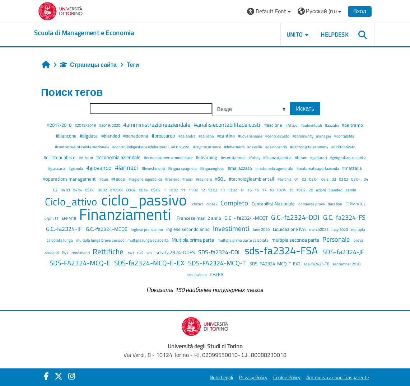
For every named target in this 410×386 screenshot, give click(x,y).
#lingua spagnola (182, 168)
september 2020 (346, 264)
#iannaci (127, 167)
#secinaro (204, 179)
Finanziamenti (126, 214)
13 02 (233, 190)
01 (296, 179)
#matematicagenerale (274, 168)
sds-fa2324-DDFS (175, 252)
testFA (216, 274)
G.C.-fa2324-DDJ (296, 217)
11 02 (193, 190)
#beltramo (352, 125)
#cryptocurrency (207, 147)
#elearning (207, 157)
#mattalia (352, 168)
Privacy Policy (253, 377)
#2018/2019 (86, 125)
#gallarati (318, 157)
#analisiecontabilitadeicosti (228, 124)
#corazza (181, 146)
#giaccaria (57, 168)
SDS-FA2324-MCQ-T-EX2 (276, 263)
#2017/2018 (60, 125)
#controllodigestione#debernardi (140, 147)
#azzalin (332, 125)
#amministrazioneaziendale (157, 124)
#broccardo (164, 136)
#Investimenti (154, 168)
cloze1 (198, 204)
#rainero (172, 179)
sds (149, 253)
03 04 (356, 179)
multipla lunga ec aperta (148, 240)
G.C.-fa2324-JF (64, 228)
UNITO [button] (294, 34)
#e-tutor (86, 157)
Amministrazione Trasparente (337, 377)
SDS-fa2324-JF (343, 252)
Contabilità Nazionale (274, 203)
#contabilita (344, 136)
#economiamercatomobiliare (169, 157)
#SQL (221, 178)
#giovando (99, 167)
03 (334, 179)
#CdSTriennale (250, 136)
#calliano (207, 136)
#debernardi (234, 147)
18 (271, 190)
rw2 (140, 253)
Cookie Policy (286, 377)
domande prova (312, 204)
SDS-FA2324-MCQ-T (217, 263)
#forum (301, 157)
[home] (84, 33)
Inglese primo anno (147, 229)
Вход (359, 11)
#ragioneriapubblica (146, 179)
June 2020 (261, 229)
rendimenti (80, 253)
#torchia (285, 179)
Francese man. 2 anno (199, 218)
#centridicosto (277, 136)
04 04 (78, 190)
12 (203, 190)
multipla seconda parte (295, 240)
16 (257, 190)
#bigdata (89, 135)
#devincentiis (276, 147)
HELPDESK (334, 34)
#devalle (255, 147)
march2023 (319, 229)
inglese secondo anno (188, 229)
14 (242, 190)
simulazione (197, 274)
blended (336, 190)
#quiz (104, 179)
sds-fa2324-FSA (282, 250)
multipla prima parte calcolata (243, 240)
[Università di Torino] (60, 10)
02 (304, 179)
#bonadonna (136, 135)
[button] (270, 11)
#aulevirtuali (311, 125)
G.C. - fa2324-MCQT (246, 218)
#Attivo (291, 125)
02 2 (325, 179)
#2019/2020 (110, 125)
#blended (111, 135)
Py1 (65, 253)
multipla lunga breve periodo (100, 240)
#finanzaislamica (277, 157)
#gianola (76, 168)
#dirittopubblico (59, 157)
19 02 (301, 190)
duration (335, 204)
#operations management (70, 178)
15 (249, 190)
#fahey (254, 157)
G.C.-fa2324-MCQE (107, 229)
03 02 (344, 179)
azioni (321, 190)
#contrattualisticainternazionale (82, 147)
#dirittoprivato (343, 147)
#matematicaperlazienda (318, 168)
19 (291, 190)
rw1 (131, 253)
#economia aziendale (118, 157)
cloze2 (212, 204)
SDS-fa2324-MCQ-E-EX (150, 262)
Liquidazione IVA (290, 229)
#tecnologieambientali (252, 178)
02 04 (314, 179)
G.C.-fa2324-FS (344, 217)
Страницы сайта (88, 64)
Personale (336, 239)
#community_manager (312, 136)
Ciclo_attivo (72, 201)
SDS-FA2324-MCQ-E (81, 262)
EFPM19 (69, 218)
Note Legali (221, 377)
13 (222, 190)
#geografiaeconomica (348, 157)
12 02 (213, 190)
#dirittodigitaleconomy (309, 147)
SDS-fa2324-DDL (220, 252)
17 (264, 190)
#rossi (187, 179)
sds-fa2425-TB (317, 264)
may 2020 (340, 229)
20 (311, 190)
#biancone (67, 135)
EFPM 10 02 (355, 204)
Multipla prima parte (193, 240)
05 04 (90, 190)
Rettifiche (109, 251)
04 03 (66, 190)
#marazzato (240, 168)
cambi (351, 190)
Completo (235, 202)
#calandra (187, 136)
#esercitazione (233, 157)
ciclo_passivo (145, 200)
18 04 (281, 190)
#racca (118, 178)
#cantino (226, 135)
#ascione (273, 125)
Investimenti (232, 228)
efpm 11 (52, 218)
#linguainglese (212, 168)
